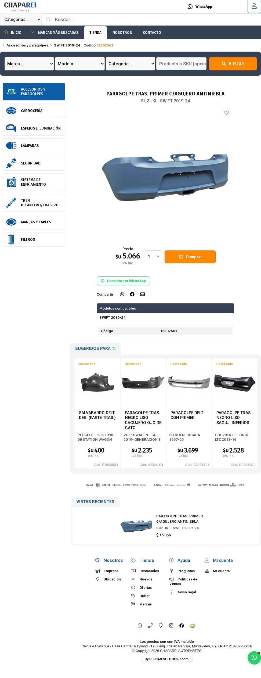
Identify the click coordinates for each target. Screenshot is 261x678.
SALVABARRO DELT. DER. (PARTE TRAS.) (97, 415)
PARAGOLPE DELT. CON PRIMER (187, 415)
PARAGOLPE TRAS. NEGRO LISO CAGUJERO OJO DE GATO (143, 420)
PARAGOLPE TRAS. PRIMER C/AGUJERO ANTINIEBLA (179, 518)
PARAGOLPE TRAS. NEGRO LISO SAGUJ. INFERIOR (234, 417)
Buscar (233, 63)
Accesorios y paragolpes (27, 45)
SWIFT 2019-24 (67, 45)
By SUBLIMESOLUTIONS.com (167, 659)
